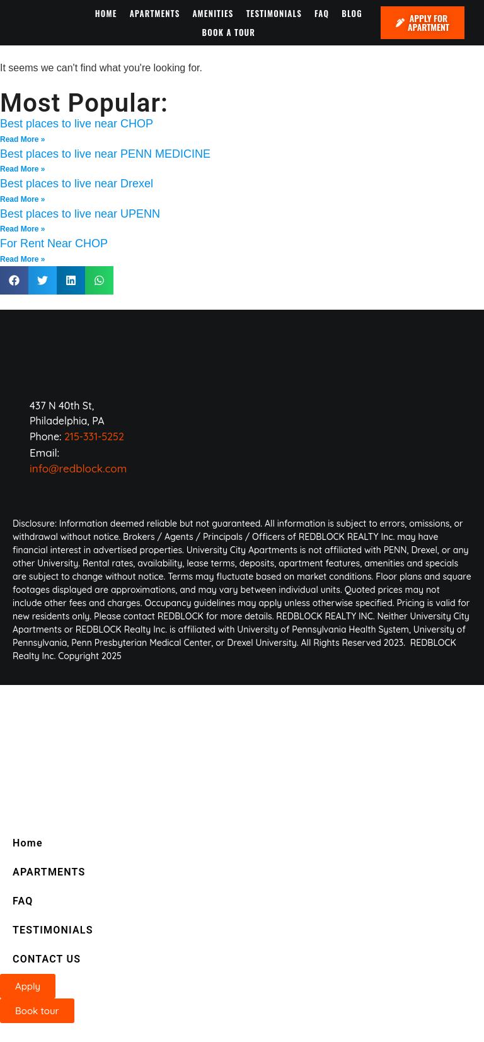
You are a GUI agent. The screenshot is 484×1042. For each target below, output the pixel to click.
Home (28, 843)
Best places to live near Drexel (76, 183)
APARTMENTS (155, 13)
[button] (14, 280)
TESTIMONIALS (274, 13)
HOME (106, 13)
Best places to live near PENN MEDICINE (105, 154)
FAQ (321, 13)
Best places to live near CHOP (76, 123)
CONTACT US (47, 959)
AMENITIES (212, 13)
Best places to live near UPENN (80, 214)
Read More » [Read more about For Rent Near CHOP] (22, 259)
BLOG (352, 13)
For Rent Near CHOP (54, 243)
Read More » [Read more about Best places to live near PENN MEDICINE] (22, 169)
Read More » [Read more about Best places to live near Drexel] (22, 199)
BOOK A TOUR (229, 32)
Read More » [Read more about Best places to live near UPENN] (22, 229)
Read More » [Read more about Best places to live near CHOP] (22, 139)
